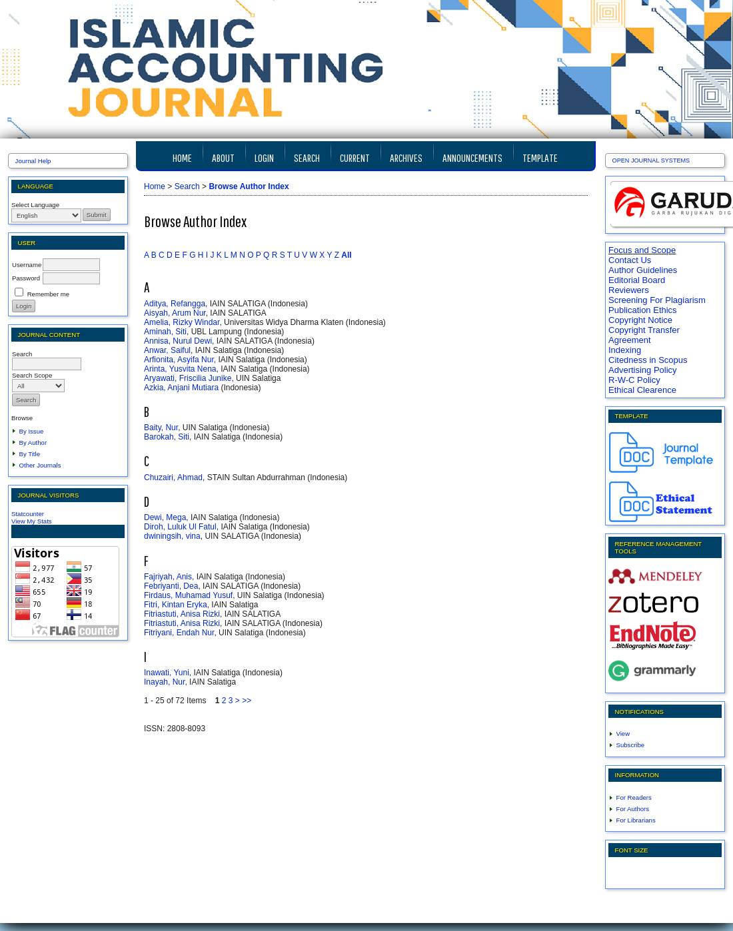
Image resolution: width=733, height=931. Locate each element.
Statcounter (27, 513)
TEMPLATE (540, 157)
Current (355, 157)
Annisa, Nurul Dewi (178, 341)
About (223, 157)
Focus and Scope (642, 250)
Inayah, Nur (164, 682)
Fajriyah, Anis (168, 576)
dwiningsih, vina (172, 536)
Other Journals (40, 465)
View (623, 733)
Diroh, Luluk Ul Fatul (180, 526)
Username (26, 264)
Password (26, 278)
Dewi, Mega (165, 517)
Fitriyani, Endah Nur (179, 632)
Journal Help (33, 160)
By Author (33, 442)
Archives (406, 157)
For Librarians (636, 820)
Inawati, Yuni (166, 672)
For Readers (634, 797)
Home (182, 157)
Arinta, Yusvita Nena (180, 369)
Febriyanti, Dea (171, 586)
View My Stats (31, 521)
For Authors (633, 808)
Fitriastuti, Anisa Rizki (182, 614)
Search (307, 157)
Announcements (472, 157)
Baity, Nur (161, 427)
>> (246, 700)
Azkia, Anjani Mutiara (181, 387)
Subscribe (630, 745)
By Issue (31, 431)
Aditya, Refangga (174, 303)
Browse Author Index (249, 186)
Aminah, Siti (165, 331)
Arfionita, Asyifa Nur (179, 359)
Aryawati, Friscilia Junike (187, 378)
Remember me (48, 294)
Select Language (35, 204)
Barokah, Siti (166, 437)
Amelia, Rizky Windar (181, 322)
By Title (29, 454)
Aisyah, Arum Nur (175, 313)
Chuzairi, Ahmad (173, 477)
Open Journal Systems (651, 160)
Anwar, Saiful (167, 350)
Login (264, 157)
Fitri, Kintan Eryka (175, 604)
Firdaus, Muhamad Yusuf (188, 595)
